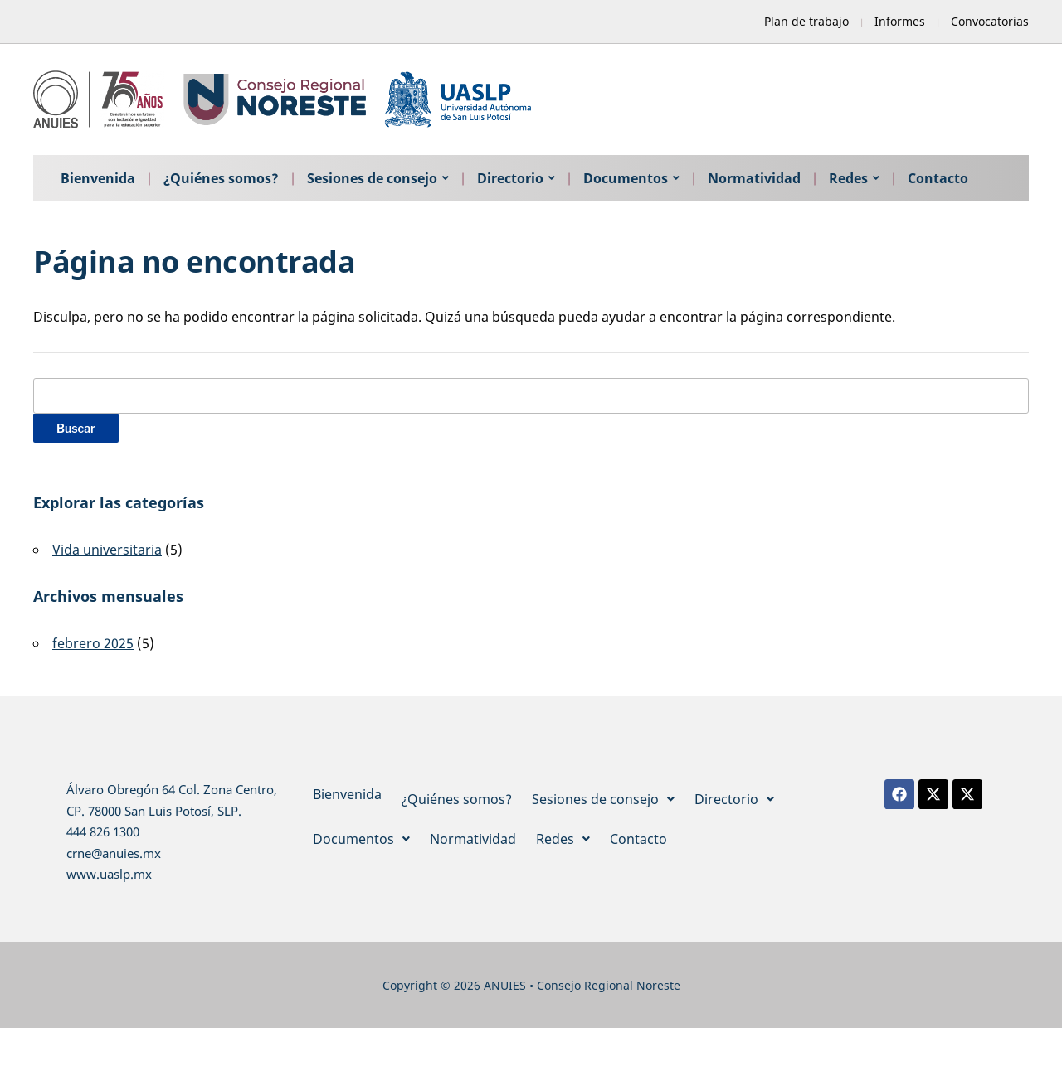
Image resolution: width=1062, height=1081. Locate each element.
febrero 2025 (93, 643)
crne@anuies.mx (113, 853)
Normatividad (754, 178)
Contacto (938, 178)
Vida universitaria (107, 549)
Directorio (510, 178)
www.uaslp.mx (109, 873)
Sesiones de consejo (372, 178)
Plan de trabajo (806, 21)
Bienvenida (98, 178)
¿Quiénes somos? (221, 178)
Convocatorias (990, 21)
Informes (899, 21)
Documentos (625, 178)
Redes (848, 178)
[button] (603, 799)
